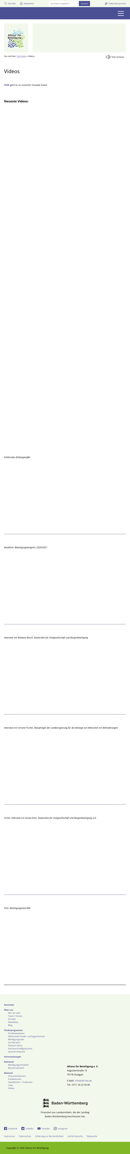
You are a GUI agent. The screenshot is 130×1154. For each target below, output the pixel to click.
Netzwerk (9, 1061)
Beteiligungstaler (16, 1039)
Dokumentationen (17, 1076)
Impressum (9, 1136)
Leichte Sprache (75, 1136)
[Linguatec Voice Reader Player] (116, 57)
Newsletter (13, 1022)
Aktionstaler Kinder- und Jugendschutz (26, 1036)
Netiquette (92, 1136)
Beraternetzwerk (16, 1068)
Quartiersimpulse (16, 1051)
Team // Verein (15, 1016)
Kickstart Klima (15, 1045)
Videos (11, 1088)
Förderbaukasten (16, 1033)
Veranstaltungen (12, 1056)
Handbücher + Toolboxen (20, 1082)
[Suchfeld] (63, 3)
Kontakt (12, 1019)
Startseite (21, 56)
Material (8, 1073)
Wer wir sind (14, 1013)
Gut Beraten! (14, 1042)
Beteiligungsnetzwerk (18, 1064)
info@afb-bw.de (83, 1080)
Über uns (8, 1010)
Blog (10, 1025)
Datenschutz (25, 1136)
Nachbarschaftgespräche (20, 1048)
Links (10, 1085)
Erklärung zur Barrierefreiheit (49, 1136)
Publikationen (14, 1079)
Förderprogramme (13, 1030)
